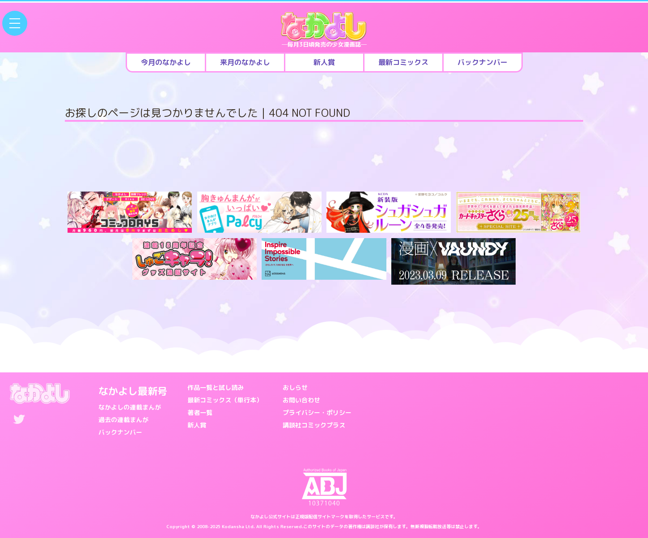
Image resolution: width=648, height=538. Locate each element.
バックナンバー (120, 432)
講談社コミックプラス (314, 425)
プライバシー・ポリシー (317, 412)
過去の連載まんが (123, 419)
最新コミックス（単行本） (225, 400)
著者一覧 (199, 412)
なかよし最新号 (132, 391)
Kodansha (233, 526)
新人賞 (196, 425)
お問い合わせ (301, 400)
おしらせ (295, 387)
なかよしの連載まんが (129, 407)
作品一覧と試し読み (215, 387)
